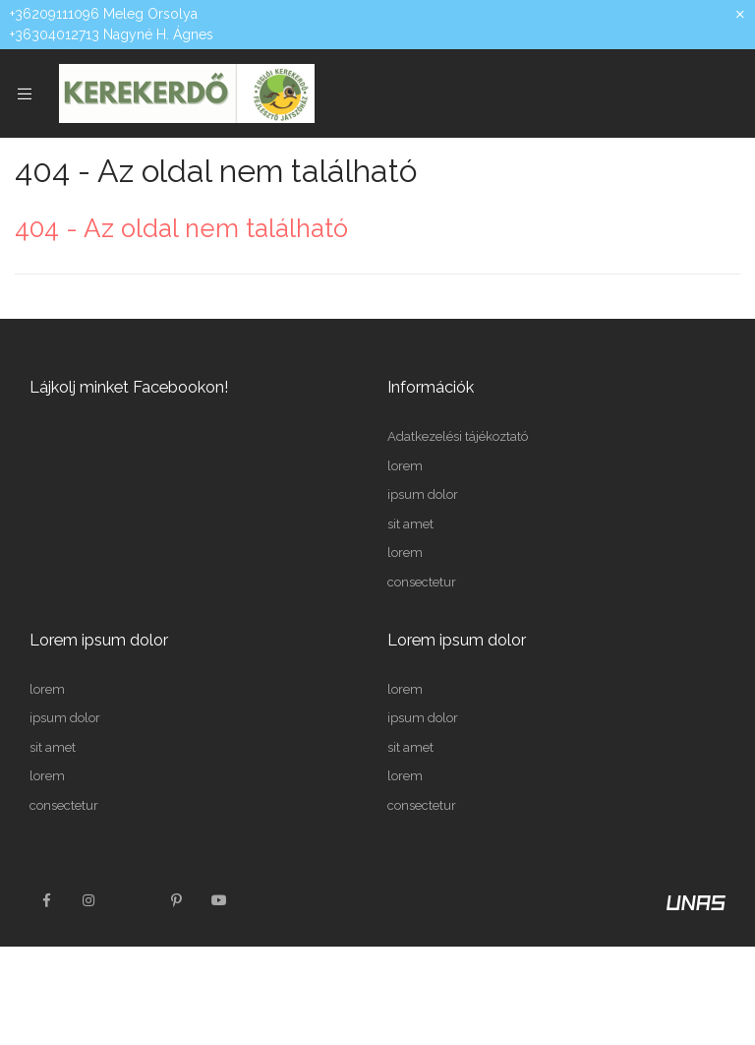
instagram (89, 900)
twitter (132, 900)
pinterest (176, 900)
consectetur (421, 582)
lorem (405, 466)
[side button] (24, 93)
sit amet (410, 524)
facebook (46, 900)
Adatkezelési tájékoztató (457, 436)
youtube (219, 900)
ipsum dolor (422, 494)
